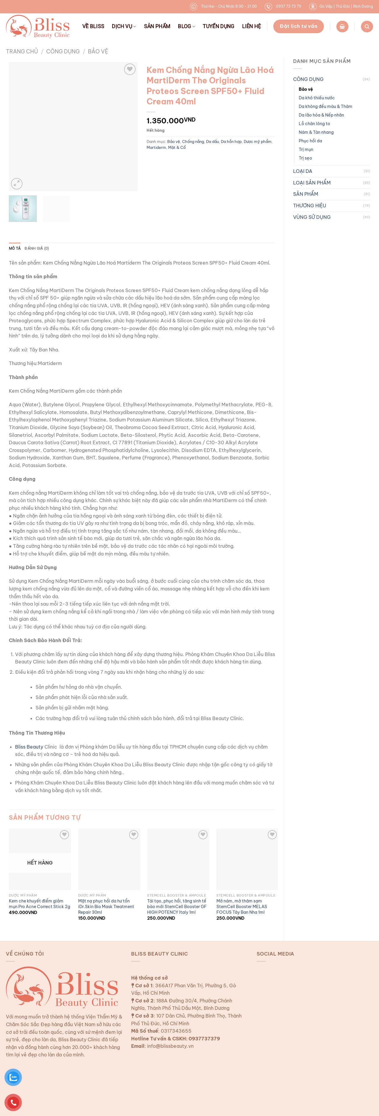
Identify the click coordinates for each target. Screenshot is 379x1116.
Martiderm (156, 147)
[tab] (14, 248)
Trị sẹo (305, 158)
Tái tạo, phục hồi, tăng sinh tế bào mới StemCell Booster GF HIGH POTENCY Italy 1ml (177, 906)
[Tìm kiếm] (367, 26)
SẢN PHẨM (157, 26)
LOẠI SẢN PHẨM (312, 183)
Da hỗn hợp (231, 141)
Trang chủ (22, 51)
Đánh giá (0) (37, 248)
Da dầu (212, 141)
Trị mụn (306, 149)
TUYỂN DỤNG (219, 26)
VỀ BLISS (93, 26)
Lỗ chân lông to (314, 123)
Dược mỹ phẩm (258, 141)
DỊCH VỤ (124, 26)
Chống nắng (193, 141)
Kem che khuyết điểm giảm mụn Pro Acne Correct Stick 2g (39, 903)
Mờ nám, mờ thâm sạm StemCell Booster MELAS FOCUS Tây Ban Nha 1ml (241, 906)
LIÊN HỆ (251, 26)
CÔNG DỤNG (63, 51)
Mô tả (14, 248)
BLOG (186, 26)
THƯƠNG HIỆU (309, 205)
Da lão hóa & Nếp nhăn (321, 115)
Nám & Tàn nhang (316, 132)
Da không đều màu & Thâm (325, 106)
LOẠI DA (302, 171)
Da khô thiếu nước (317, 98)
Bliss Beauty (29, 747)
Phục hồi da (310, 141)
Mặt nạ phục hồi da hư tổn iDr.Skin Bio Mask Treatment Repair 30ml (106, 906)
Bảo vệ (98, 51)
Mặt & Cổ (177, 147)
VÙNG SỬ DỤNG (312, 217)
